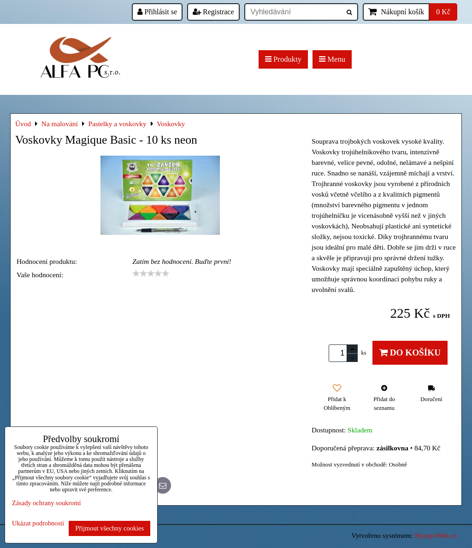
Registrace (213, 12)
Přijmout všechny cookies (109, 528)
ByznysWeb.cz (436, 535)
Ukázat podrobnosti (38, 523)
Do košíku (410, 352)
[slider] (150, 273)
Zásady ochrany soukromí (46, 503)
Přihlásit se (157, 12)
